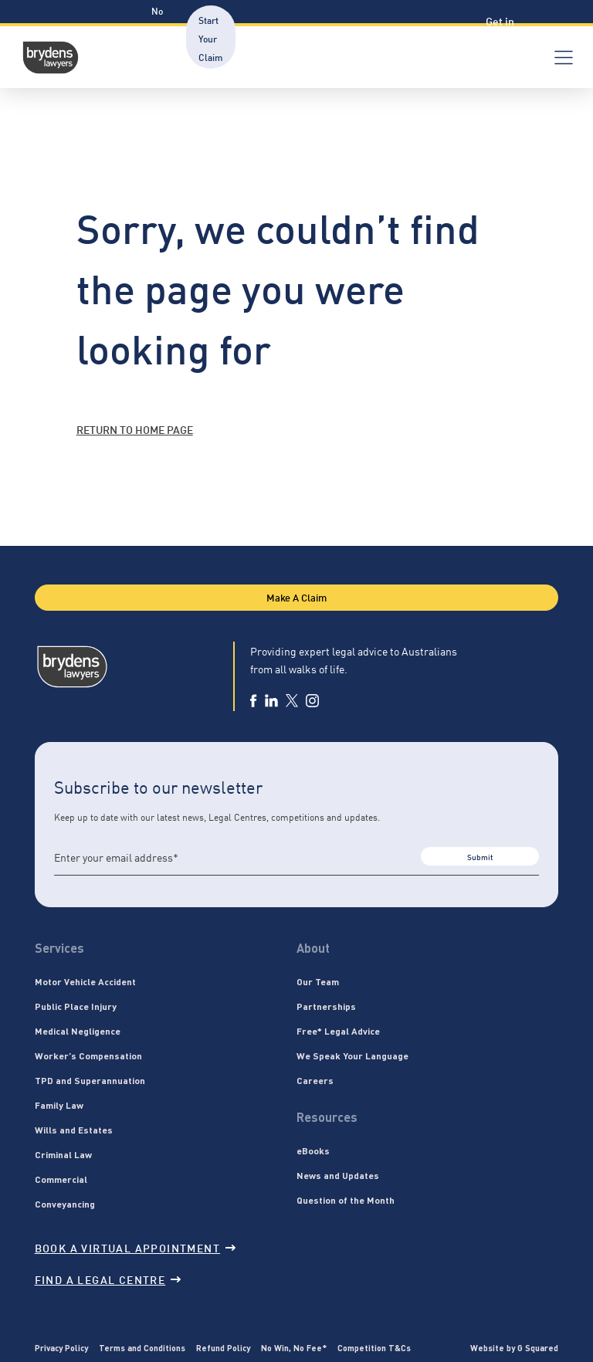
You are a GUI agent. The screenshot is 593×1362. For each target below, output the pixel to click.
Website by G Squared (514, 1347)
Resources (359, 38)
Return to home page (134, 429)
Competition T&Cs (374, 1347)
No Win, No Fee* (294, 1347)
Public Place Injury (76, 1006)
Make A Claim (296, 597)
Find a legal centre (108, 1279)
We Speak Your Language (352, 1055)
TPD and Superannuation (90, 1080)
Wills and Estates (74, 1130)
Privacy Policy (61, 1347)
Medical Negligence (77, 1031)
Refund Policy (223, 1347)
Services (59, 948)
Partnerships (326, 1006)
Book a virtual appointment (135, 1247)
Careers (315, 1080)
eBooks (313, 1150)
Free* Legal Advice (338, 1031)
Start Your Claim (210, 38)
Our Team (317, 981)
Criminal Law (63, 1154)
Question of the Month (345, 1200)
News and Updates (337, 1175)
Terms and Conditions (142, 1347)
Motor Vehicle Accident (85, 981)
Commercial (61, 1179)
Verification (441, 38)
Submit (480, 857)
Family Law (59, 1105)
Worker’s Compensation (88, 1055)
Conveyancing (65, 1204)
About (313, 948)
